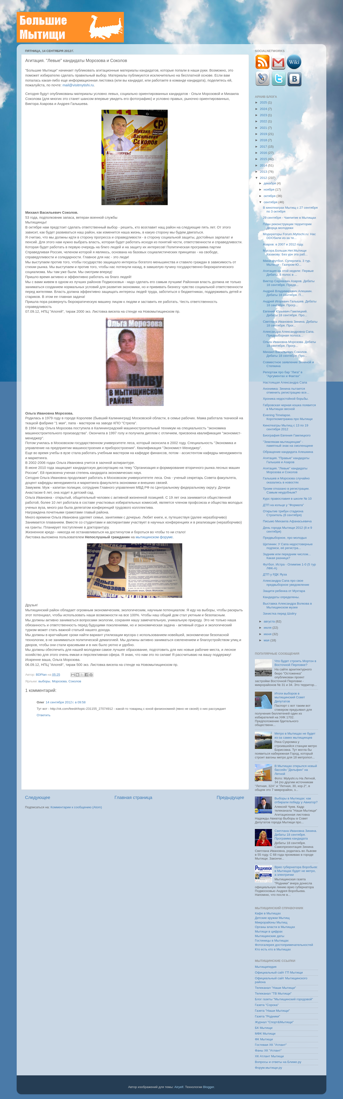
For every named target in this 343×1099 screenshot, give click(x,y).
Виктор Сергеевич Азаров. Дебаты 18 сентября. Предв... (289, 283)
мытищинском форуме (154, 537)
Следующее (37, 797)
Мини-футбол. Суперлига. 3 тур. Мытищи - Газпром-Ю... (287, 262)
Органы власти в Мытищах (275, 927)
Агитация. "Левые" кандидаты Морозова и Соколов (285, 470)
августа (270, 621)
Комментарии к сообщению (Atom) (76, 807)
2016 (264, 153)
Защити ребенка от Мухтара (284, 591)
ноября (269, 189)
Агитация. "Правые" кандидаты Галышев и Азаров (286, 460)
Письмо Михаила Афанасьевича (287, 521)
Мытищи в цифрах (268, 931)
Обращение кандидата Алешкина (288, 452)
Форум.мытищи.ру (268, 1067)
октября (270, 196)
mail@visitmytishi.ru (78, 85)
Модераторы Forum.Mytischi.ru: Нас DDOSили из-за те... (289, 236)
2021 (264, 128)
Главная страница (133, 797)
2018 (264, 140)
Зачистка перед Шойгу (280, 613)
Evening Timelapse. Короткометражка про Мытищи (288, 417)
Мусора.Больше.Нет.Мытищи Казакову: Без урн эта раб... (285, 252)
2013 (264, 171)
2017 (264, 146)
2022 (264, 121)
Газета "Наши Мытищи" (272, 1010)
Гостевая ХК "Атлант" (271, 1045)
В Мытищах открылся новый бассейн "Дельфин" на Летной (295, 769)
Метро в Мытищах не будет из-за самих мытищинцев (294, 735)
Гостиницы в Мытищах (272, 940)
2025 (264, 102)
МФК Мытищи (265, 1033)
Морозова (59, 681)
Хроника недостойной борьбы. (286, 398)
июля (268, 627)
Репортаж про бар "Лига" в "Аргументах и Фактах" (283, 374)
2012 (264, 178)
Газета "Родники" (267, 1016)
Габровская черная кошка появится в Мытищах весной (289, 407)
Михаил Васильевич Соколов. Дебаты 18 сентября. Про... (285, 354)
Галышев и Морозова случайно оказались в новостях (286, 480)
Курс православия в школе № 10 (287, 498)
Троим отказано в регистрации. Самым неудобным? (286, 490)
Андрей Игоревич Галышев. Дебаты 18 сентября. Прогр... (290, 303)
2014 (264, 165)
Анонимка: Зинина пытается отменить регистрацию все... (286, 390)
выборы (44, 681)
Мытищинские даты (269, 936)
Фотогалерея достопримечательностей (284, 945)
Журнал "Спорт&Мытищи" (274, 1022)
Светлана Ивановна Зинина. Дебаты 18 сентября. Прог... (290, 323)
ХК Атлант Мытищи (269, 1056)
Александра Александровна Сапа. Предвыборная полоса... (288, 333)
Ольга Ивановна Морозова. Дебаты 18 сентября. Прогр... (289, 343)
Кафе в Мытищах (268, 913)
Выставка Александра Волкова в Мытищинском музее (287, 605)
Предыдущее (230, 797)
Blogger (208, 1087)
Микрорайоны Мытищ (271, 922)
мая (267, 640)
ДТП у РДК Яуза (275, 574)
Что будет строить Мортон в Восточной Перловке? (295, 663)
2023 (264, 115)
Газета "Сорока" (267, 1005)
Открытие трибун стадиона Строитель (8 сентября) (283, 513)
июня (268, 634)
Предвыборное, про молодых (285, 537)
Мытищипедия (266, 967)
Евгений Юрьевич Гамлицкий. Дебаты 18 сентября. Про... (285, 313)
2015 (264, 159)
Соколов (75, 681)
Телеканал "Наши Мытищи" (275, 988)
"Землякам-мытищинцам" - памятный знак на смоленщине (288, 443)
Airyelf (178, 1087)
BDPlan (42, 674)
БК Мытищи (263, 1028)
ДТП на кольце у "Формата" (283, 505)
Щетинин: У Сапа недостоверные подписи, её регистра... (288, 546)
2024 (264, 109)
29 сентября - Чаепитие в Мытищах (289, 217)
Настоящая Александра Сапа (285, 382)
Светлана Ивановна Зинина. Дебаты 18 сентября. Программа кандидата (295, 834)
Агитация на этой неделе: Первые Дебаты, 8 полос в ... (288, 272)
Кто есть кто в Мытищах (273, 949)
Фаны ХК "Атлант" (268, 1050)
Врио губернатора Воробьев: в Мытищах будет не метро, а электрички (296, 870)
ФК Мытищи (264, 1039)
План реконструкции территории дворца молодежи (287, 226)
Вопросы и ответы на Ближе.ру (278, 1062)
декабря (270, 183)
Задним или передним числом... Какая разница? (287, 556)
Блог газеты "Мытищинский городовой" (284, 999)
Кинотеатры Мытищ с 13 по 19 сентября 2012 (285, 427)
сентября (271, 202)
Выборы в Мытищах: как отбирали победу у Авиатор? (296, 800)
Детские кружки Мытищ (272, 918)
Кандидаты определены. (281, 597)
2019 (264, 134)
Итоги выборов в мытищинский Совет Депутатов (289, 697)
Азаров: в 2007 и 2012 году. (283, 244)
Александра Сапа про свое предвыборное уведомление (286, 582)
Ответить (43, 715)
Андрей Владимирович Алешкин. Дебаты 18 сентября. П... (288, 293)
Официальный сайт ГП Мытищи (279, 972)
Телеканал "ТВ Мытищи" (273, 993)
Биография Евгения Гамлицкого (287, 435)
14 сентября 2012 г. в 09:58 (66, 702)
